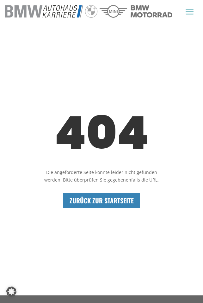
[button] (11, 291)
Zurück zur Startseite (102, 200)
